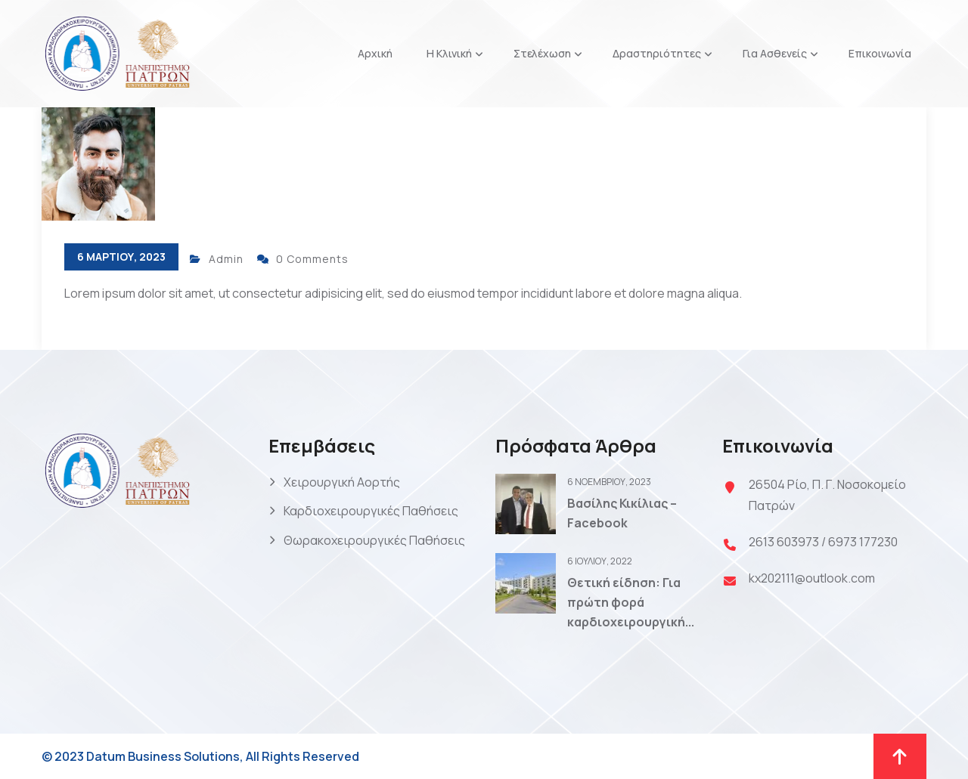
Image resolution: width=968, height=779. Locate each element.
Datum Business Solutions (163, 756)
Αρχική (375, 53)
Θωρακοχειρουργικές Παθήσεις (374, 540)
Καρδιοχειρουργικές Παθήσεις (371, 510)
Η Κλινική (449, 53)
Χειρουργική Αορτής (342, 482)
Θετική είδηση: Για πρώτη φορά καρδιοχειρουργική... (630, 601)
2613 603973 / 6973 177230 (823, 541)
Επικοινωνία (880, 53)
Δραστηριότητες (657, 53)
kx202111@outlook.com (812, 578)
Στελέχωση (542, 53)
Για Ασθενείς (775, 53)
